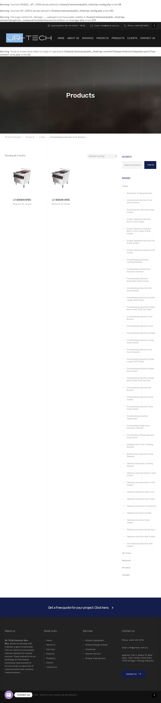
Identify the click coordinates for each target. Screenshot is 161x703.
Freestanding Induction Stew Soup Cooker (140, 408)
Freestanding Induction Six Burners (139, 389)
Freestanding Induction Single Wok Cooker (140, 370)
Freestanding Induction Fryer (140, 326)
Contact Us (147, 38)
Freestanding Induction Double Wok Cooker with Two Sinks (141, 308)
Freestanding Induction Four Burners (140, 318)
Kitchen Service (93, 654)
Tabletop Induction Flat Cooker (141, 499)
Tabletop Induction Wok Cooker (141, 536)
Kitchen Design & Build (97, 645)
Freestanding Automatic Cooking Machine (138, 261)
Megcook (126, 560)
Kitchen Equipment (95, 640)
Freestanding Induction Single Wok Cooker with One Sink (140, 379)
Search (150, 165)
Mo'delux (126, 567)
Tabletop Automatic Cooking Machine (140, 464)
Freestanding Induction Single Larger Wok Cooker (140, 360)
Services (87, 38)
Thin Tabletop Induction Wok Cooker (140, 545)
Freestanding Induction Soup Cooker (140, 398)
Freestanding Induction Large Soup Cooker (140, 341)
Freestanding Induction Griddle (141, 333)
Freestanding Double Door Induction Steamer (139, 270)
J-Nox (125, 186)
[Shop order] (102, 156)
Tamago (126, 575)
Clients (132, 38)
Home (61, 38)
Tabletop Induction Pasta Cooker (138, 521)
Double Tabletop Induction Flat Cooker (141, 251)
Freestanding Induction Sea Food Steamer (139, 351)
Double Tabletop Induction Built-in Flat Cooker (139, 220)
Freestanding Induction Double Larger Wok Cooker (141, 299)
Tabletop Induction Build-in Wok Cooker (141, 474)
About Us (73, 38)
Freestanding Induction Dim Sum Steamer (139, 289)
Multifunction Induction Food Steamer (140, 455)
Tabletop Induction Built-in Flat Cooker (141, 483)
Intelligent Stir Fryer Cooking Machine (140, 445)
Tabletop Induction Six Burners (141, 530)
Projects (102, 38)
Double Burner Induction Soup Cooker (140, 211)
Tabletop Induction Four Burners (141, 506)
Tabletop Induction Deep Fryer (141, 492)
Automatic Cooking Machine (139, 193)
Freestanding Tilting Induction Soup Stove (140, 436)
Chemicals (91, 649)
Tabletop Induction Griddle (139, 513)
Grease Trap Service (95, 658)
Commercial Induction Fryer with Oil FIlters (139, 201)
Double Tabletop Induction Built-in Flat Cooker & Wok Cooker (139, 231)
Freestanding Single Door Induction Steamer (138, 427)
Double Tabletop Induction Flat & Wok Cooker (141, 242)
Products (118, 38)
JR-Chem (126, 553)
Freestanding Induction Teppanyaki (137, 417)
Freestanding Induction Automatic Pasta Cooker (138, 279)
